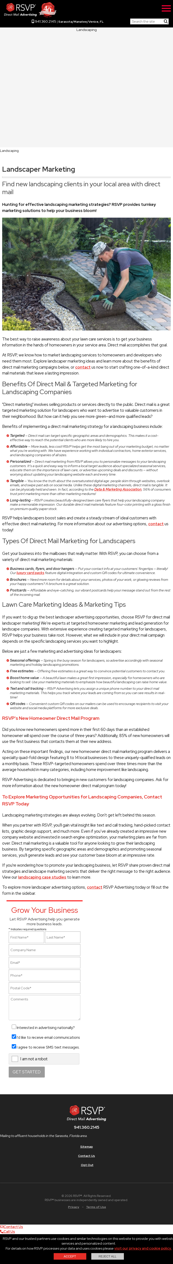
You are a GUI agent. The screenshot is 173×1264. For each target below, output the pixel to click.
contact (83, 367)
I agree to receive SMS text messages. (48, 1047)
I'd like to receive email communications (48, 1037)
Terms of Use (96, 1207)
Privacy (73, 1207)
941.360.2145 (44, 21)
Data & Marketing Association (117, 489)
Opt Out (87, 1165)
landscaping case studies (42, 877)
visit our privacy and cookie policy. (143, 1248)
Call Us (7, 1231)
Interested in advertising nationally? (46, 1027)
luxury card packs (30, 573)
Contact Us (86, 1156)
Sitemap (86, 1147)
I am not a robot (34, 1059)
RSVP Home (117, 20)
